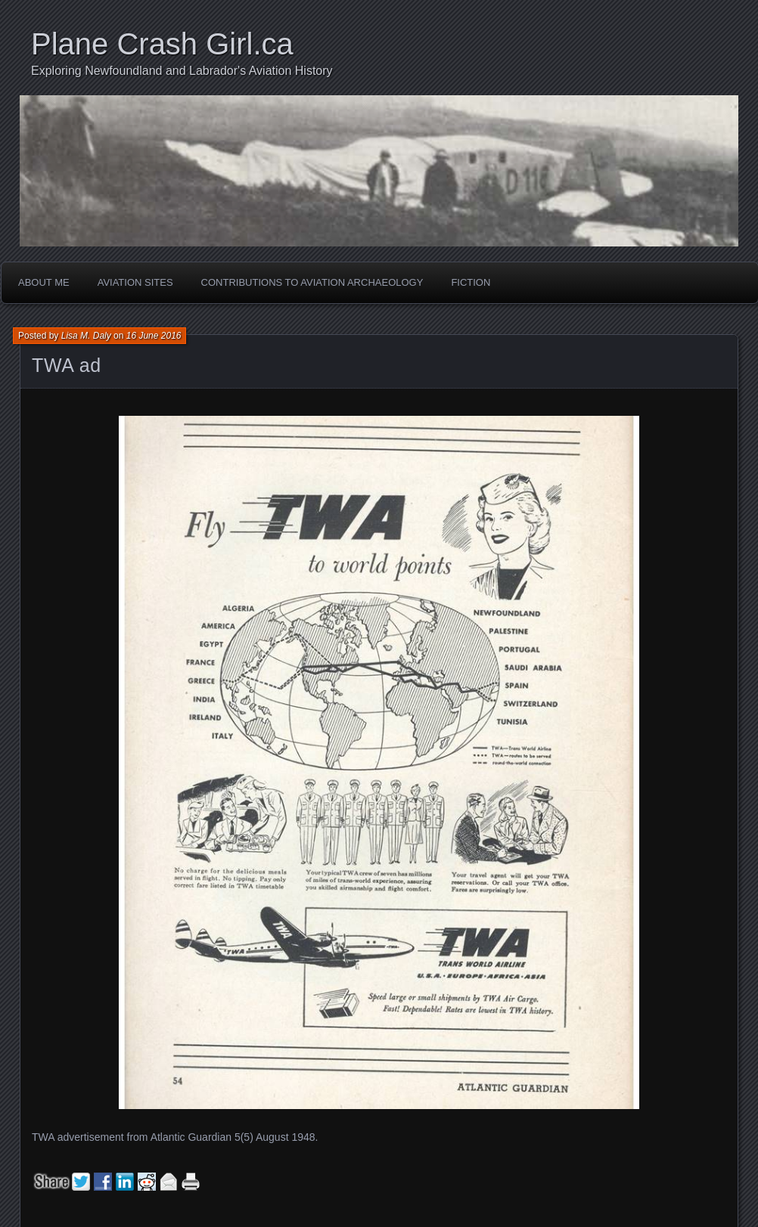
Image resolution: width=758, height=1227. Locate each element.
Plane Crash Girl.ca (162, 43)
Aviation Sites (135, 282)
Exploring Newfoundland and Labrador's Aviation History (182, 70)
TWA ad (66, 365)
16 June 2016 (154, 335)
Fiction (470, 282)
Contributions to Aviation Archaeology (312, 282)
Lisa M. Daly (86, 335)
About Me (44, 282)
